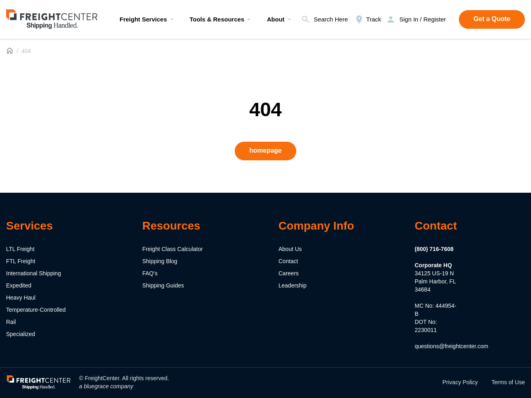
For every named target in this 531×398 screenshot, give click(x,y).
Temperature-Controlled (36, 309)
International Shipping (33, 273)
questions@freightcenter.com (451, 346)
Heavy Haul (20, 297)
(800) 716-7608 (434, 249)
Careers (288, 273)
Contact (288, 261)
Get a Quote (491, 18)
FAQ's (150, 273)
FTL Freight (20, 261)
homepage (265, 150)
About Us (290, 249)
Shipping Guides (163, 285)
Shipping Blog (159, 261)
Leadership (292, 285)
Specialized (20, 334)
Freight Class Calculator (172, 249)
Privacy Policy (460, 382)
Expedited (18, 285)
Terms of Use (508, 382)
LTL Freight (20, 249)
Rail (11, 322)
